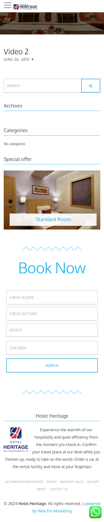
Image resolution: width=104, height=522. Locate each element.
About (41, 489)
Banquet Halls (71, 482)
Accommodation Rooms (24, 482)
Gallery (93, 482)
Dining (51, 482)
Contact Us (58, 489)
